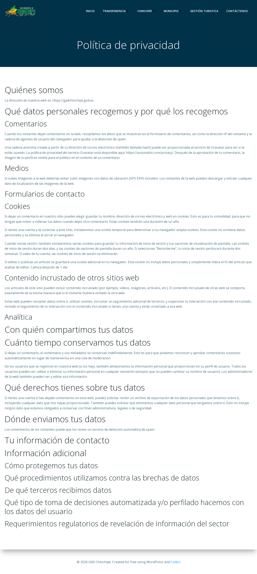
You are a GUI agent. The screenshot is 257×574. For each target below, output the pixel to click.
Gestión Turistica (205, 11)
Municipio (173, 11)
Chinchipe (147, 11)
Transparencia (116, 11)
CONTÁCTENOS (237, 11)
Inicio (91, 11)
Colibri (175, 562)
